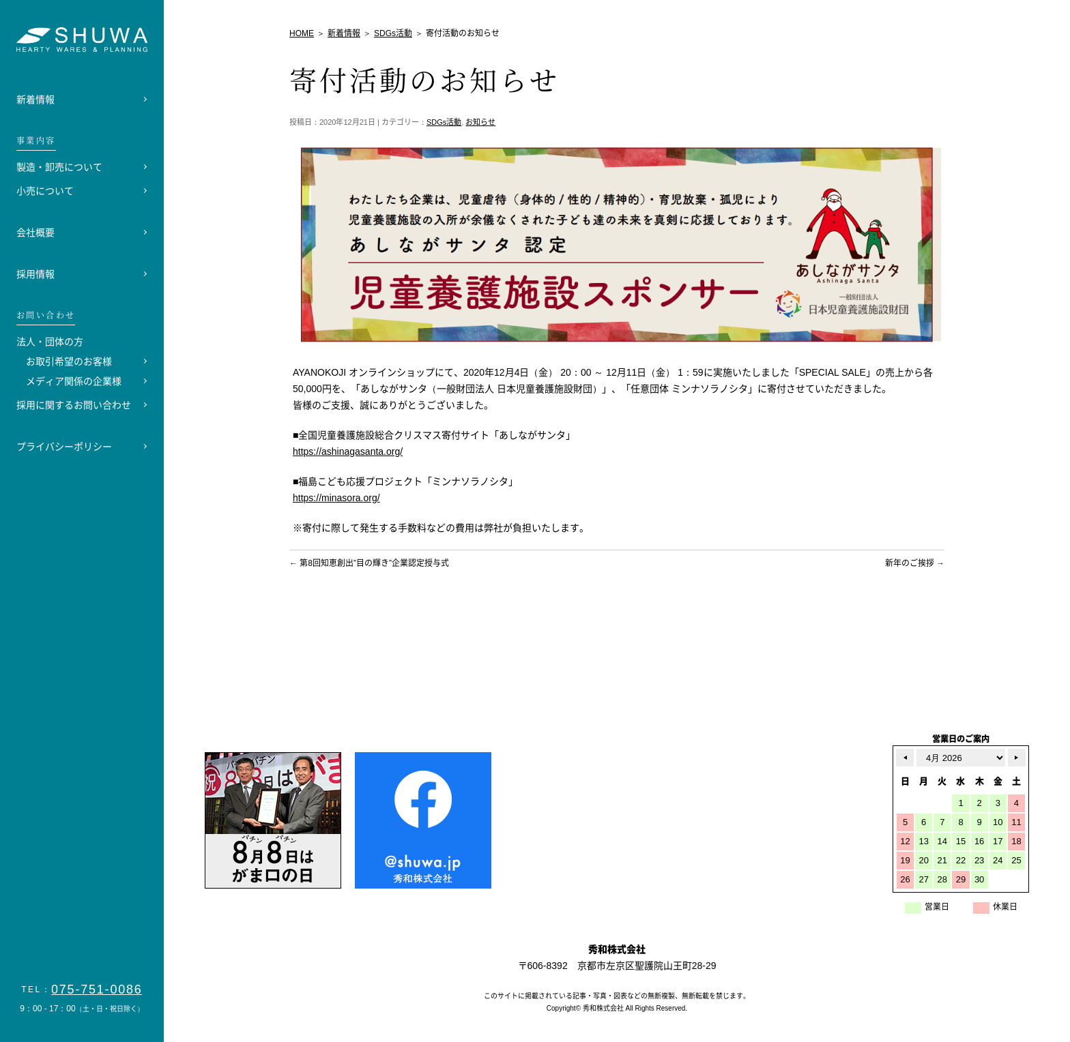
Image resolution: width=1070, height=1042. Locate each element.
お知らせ (480, 122)
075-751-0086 (97, 989)
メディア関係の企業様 (73, 381)
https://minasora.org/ (336, 497)
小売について (45, 190)
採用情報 (35, 274)
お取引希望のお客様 (69, 361)
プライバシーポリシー (64, 446)
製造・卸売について (59, 167)
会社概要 (35, 232)
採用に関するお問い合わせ (73, 405)
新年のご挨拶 (914, 563)
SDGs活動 (443, 122)
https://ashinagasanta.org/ (348, 451)
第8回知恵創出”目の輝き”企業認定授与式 (369, 563)
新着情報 (35, 99)
